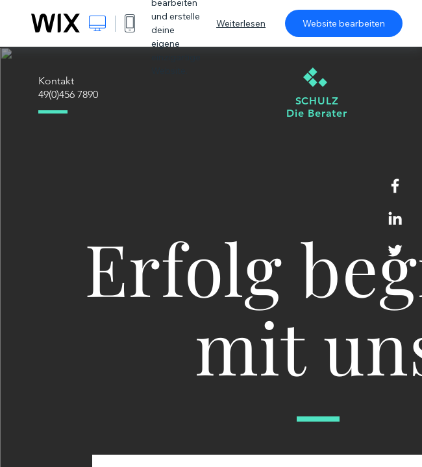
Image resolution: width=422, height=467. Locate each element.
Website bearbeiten (344, 23)
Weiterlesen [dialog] (241, 23)
